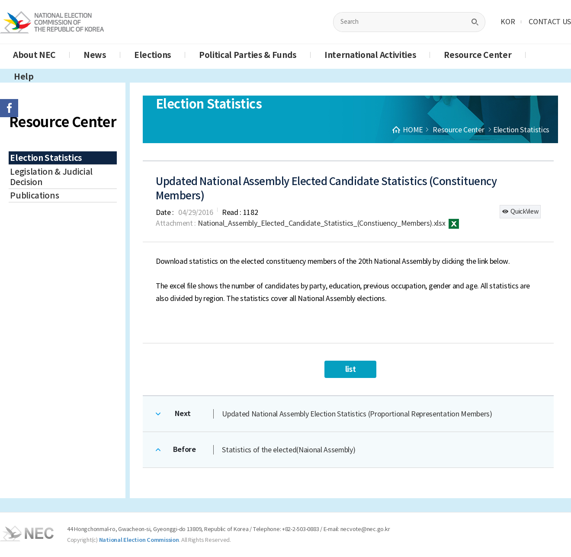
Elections (152, 55)
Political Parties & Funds (248, 55)
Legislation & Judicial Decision (51, 176)
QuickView (520, 211)
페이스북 (9, 108)
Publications (34, 195)
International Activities (370, 55)
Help (24, 76)
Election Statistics (46, 158)
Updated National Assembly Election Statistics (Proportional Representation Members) (357, 414)
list (350, 369)
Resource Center (477, 55)
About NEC (34, 55)
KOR (507, 21)
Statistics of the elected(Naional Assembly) (288, 449)
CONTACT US (550, 21)
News (94, 55)
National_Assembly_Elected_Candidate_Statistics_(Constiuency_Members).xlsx (328, 223)
